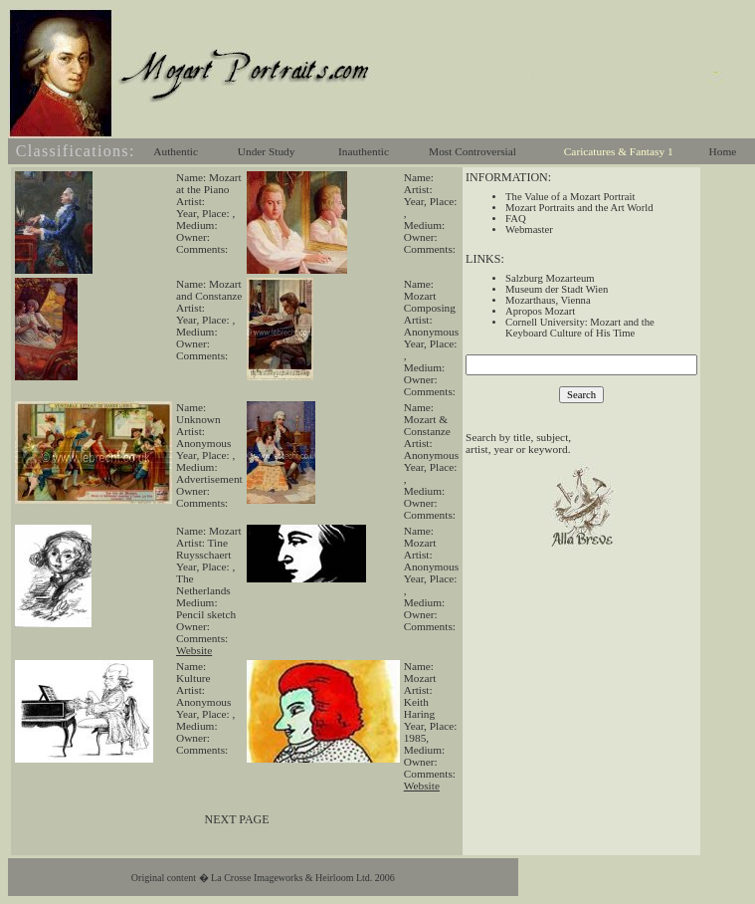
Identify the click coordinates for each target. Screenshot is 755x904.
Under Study (266, 151)
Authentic (175, 151)
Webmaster (529, 229)
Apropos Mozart (540, 311)
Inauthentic (363, 151)
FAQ (515, 218)
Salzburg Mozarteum (549, 278)
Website (194, 650)
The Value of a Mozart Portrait (570, 196)
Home (723, 151)
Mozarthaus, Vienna (548, 300)
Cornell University (545, 322)
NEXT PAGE (237, 819)
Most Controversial (472, 151)
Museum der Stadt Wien (556, 289)
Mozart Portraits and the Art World (579, 207)
